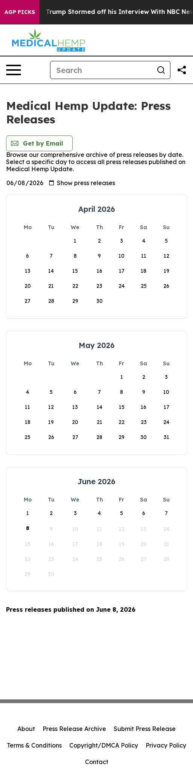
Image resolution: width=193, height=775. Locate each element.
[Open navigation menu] (13, 70)
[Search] (101, 70)
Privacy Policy (166, 745)
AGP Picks (20, 12)
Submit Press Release (145, 728)
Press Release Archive (74, 728)
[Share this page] (181, 70)
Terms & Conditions (34, 745)
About (26, 728)
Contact (96, 762)
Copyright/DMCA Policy (103, 745)
